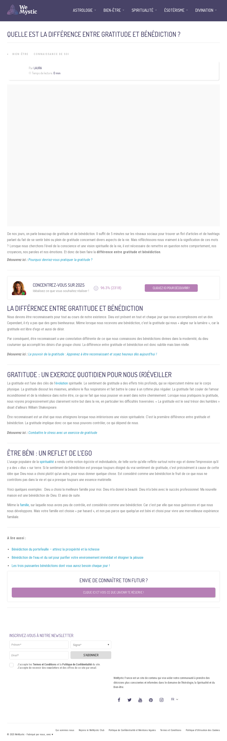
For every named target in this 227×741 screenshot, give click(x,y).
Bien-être (20, 54)
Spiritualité (142, 10)
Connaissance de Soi (51, 54)
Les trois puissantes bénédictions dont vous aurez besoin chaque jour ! (61, 566)
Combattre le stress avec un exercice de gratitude (62, 433)
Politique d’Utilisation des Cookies (203, 730)
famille (24, 505)
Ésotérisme (174, 10)
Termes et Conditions (44, 664)
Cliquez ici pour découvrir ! (171, 288)
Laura (38, 68)
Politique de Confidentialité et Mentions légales (132, 730)
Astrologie (83, 10)
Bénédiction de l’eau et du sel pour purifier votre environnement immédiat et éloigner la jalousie (77, 557)
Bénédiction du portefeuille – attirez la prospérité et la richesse (56, 549)
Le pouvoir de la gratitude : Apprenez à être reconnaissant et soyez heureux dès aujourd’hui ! (92, 354)
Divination (204, 10)
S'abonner (91, 655)
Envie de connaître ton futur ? (113, 580)
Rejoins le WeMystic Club (91, 730)
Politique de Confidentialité (77, 664)
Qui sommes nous (64, 730)
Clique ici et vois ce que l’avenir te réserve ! (113, 592)
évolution (61, 383)
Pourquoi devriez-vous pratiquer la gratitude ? (60, 260)
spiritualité (47, 462)
